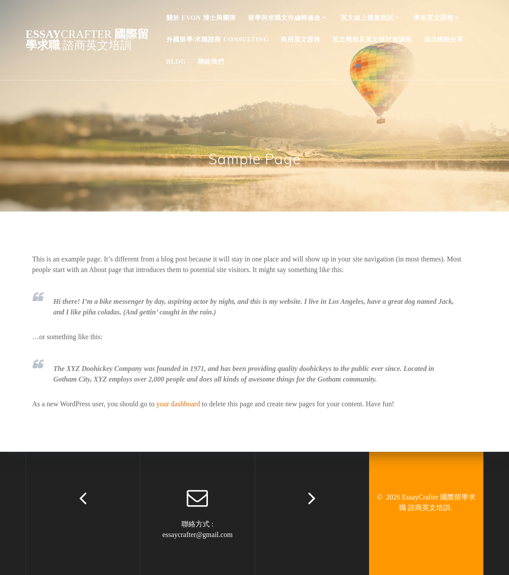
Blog (176, 61)
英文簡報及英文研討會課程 (372, 39)
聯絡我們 (211, 61)
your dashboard (178, 404)
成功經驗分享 (444, 39)
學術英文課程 (433, 18)
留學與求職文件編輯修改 (284, 18)
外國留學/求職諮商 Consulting (217, 39)
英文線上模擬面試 (367, 18)
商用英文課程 (300, 39)
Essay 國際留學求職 (87, 40)
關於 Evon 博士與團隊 (201, 18)
